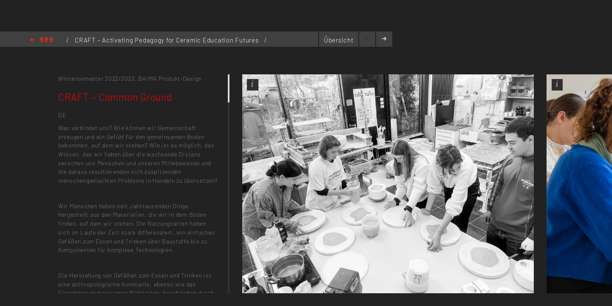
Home (41, 40)
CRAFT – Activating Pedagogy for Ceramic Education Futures (167, 40)
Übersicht (339, 40)
